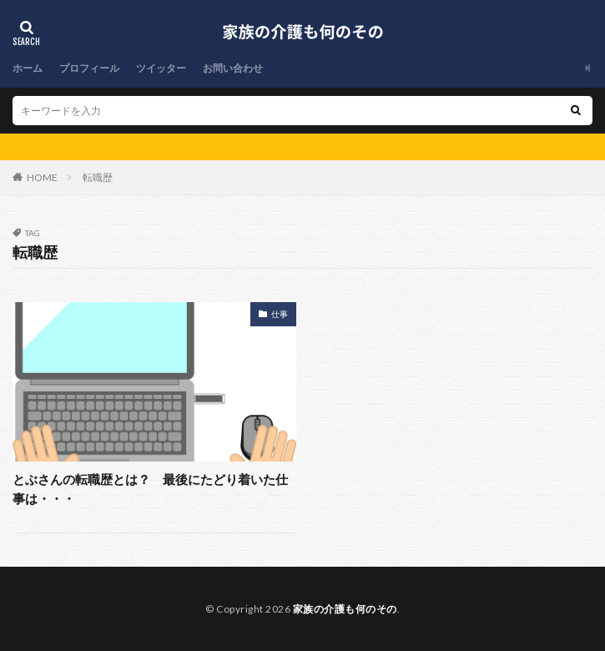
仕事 (279, 314)
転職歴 (98, 177)
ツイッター (161, 68)
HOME (42, 177)
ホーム (28, 68)
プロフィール (89, 68)
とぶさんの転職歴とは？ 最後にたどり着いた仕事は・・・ (150, 489)
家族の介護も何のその (345, 609)
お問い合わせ (233, 68)
